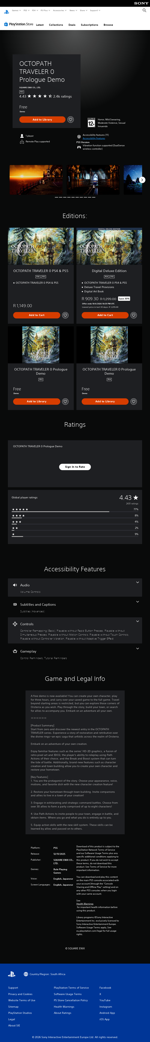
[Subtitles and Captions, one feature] (75, 603)
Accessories (58, 10)
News (72, 10)
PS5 (25, 10)
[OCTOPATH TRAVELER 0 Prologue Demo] (36, 176)
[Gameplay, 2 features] (75, 650)
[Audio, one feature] (75, 584)
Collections (56, 21)
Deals (72, 21)
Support (94, 10)
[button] (94, 134)
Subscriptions (89, 21)
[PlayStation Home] (6, 10)
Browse (108, 21)
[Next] (142, 176)
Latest (40, 21)
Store (82, 10)
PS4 (34, 10)
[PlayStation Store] (19, 20)
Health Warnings (84, 900)
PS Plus (44, 10)
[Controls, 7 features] (75, 627)
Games (15, 10)
